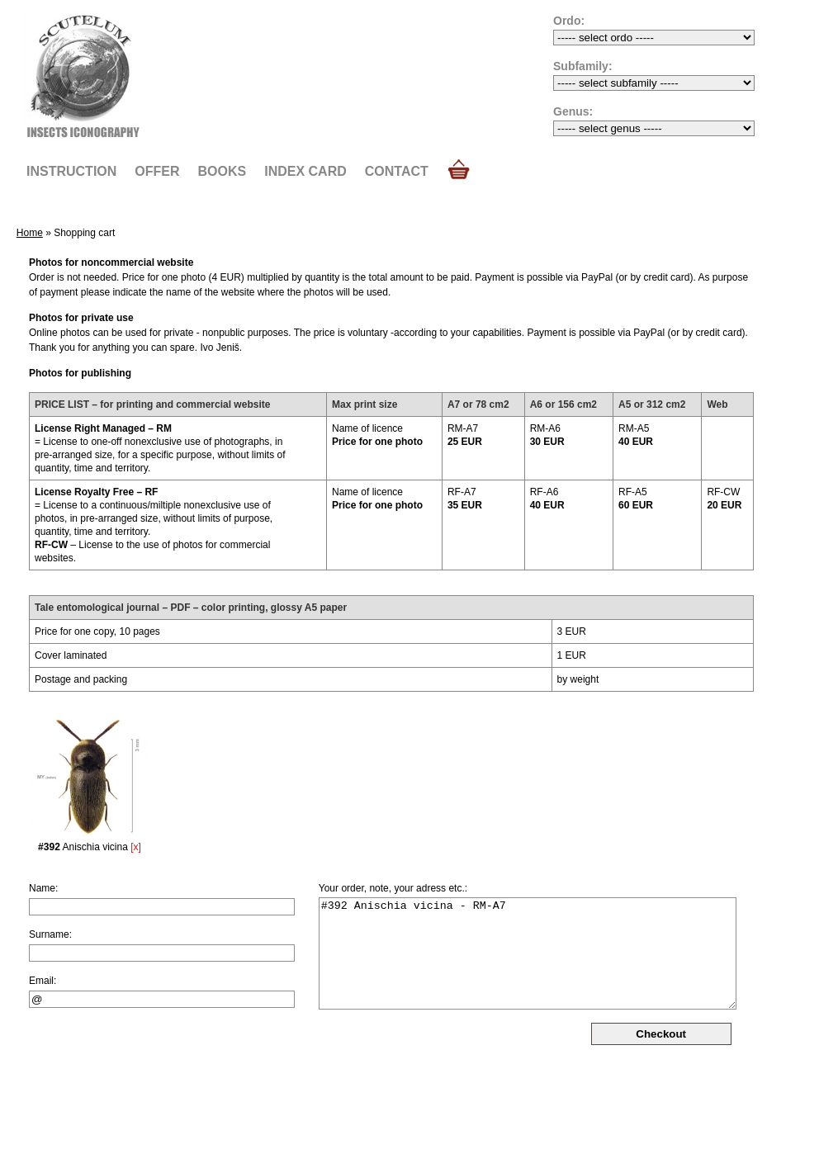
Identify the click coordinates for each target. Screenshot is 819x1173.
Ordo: (569, 20)
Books (222, 171)
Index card (305, 171)
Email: (42, 980)
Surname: (50, 934)
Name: (43, 888)
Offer (157, 171)
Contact (396, 171)
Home (30, 233)
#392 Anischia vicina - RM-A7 (527, 953)
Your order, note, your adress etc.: (393, 888)
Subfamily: (583, 66)
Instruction (71, 171)
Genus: (573, 111)
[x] (135, 847)
